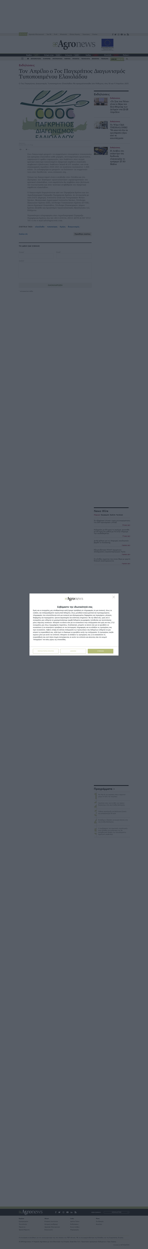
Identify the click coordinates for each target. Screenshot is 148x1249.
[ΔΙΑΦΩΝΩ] (114, 597)
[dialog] (74, 624)
